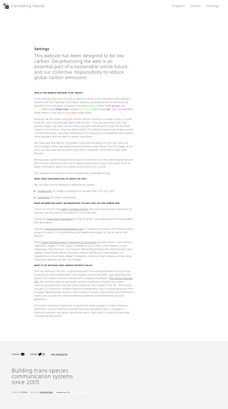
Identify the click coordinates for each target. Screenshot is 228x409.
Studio (196, 6)
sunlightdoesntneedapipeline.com (64, 228)
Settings (212, 6)
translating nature (24, 6)
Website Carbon (81, 392)
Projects (178, 6)
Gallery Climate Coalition (75, 209)
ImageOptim (45, 191)
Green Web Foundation (60, 219)
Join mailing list (59, 354)
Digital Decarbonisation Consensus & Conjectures (69, 242)
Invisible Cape (46, 392)
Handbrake (44, 197)
